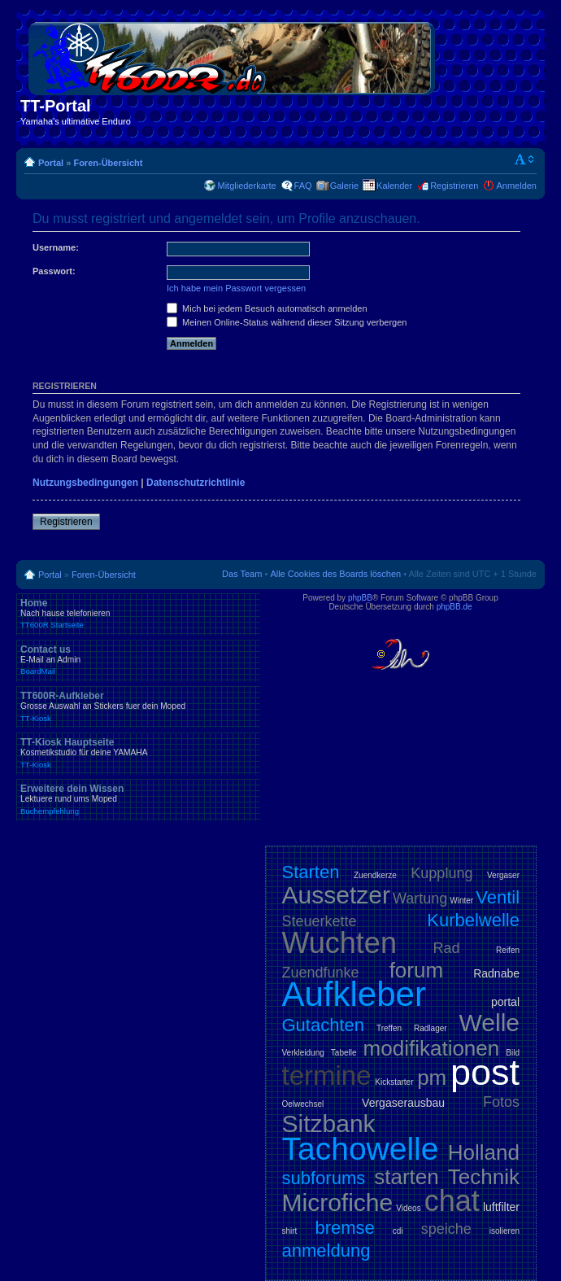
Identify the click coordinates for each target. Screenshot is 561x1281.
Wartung (420, 898)
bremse (344, 1228)
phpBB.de (454, 606)
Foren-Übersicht (107, 163)
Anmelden (516, 185)
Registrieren (454, 185)
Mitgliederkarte (246, 185)
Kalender (394, 185)
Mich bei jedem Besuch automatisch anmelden (267, 308)
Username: (56, 247)
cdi (398, 1230)
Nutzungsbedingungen (85, 482)
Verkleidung (303, 1052)
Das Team (242, 574)
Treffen (389, 1028)
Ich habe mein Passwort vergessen (236, 288)
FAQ (303, 185)
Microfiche (338, 1202)
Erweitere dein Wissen (138, 799)
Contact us (138, 660)
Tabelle (344, 1052)
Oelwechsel (303, 1104)
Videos (408, 1208)
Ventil (498, 897)
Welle (489, 1022)
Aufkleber (354, 994)
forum (416, 970)
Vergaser (503, 875)
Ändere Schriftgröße (525, 159)
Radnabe (496, 973)
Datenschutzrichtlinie (195, 482)
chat (452, 1201)
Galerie (344, 185)
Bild (513, 1052)
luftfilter (501, 1206)
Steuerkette (319, 921)
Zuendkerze (375, 875)
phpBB (360, 597)
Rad (446, 948)
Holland (484, 1152)
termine (327, 1075)
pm (431, 1077)
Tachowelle (360, 1148)
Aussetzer (336, 894)
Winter (461, 900)
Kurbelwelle (473, 920)
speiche (446, 1229)
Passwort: (54, 271)
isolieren (504, 1230)
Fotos (501, 1102)
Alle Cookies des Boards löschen (335, 574)
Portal (50, 163)
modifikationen (431, 1048)
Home (138, 613)
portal (505, 1001)
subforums (324, 1178)
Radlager (430, 1028)
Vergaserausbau (403, 1102)
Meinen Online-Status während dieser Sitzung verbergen (287, 322)
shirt (290, 1230)
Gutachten (323, 1025)
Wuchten (339, 943)
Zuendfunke (320, 972)
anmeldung (326, 1250)
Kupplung (441, 873)
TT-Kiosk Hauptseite (138, 753)
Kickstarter (394, 1082)
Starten (311, 872)
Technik (484, 1177)
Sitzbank (329, 1123)
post (485, 1072)
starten (406, 1177)
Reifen (508, 950)
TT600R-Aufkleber (138, 706)
